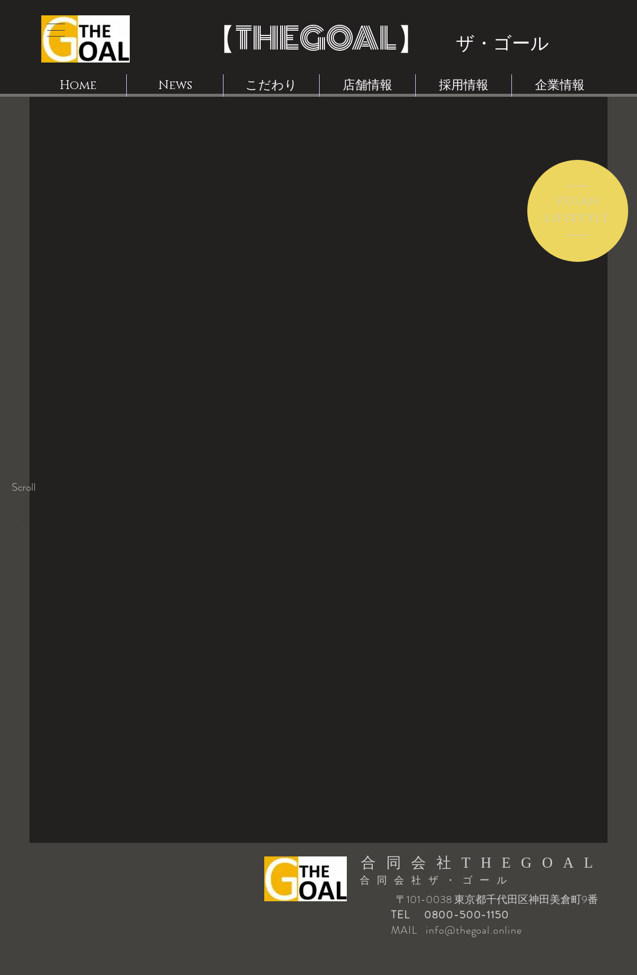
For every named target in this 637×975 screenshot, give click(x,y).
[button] (56, 30)
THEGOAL (316, 38)
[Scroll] (23, 487)
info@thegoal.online (473, 930)
